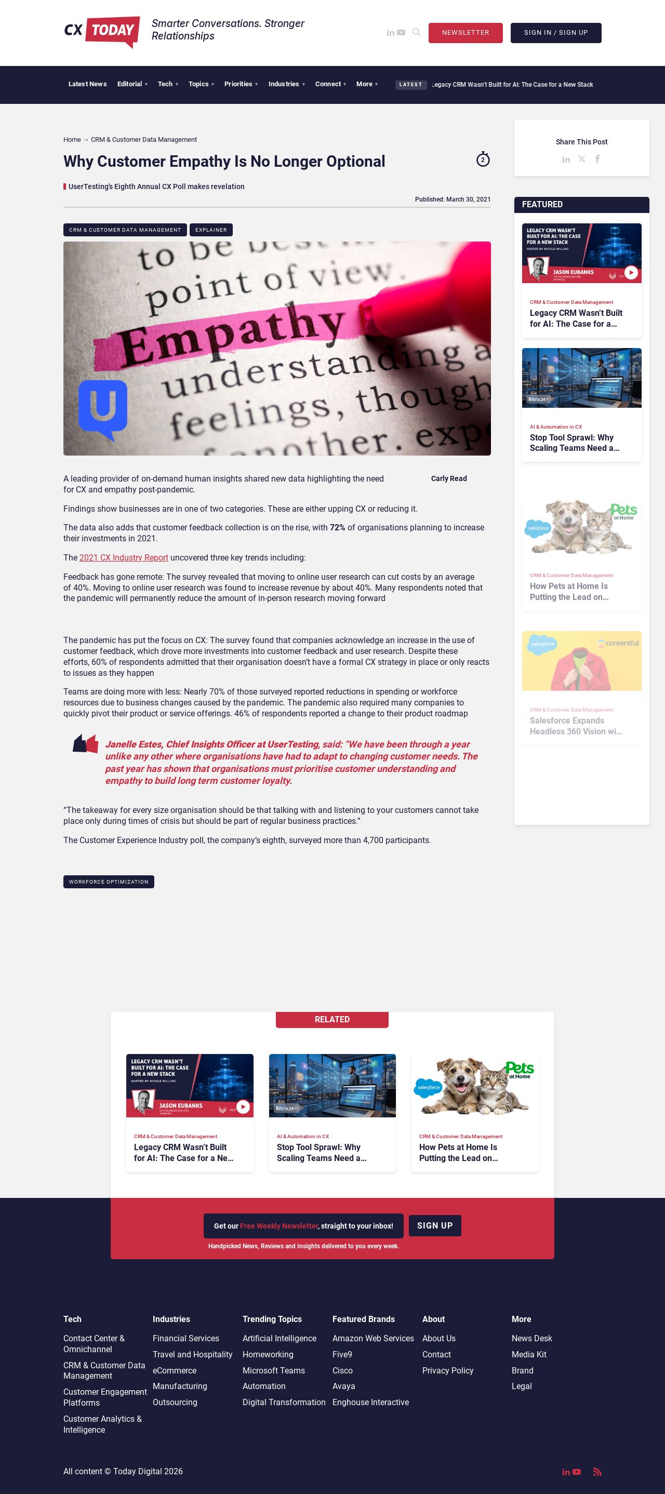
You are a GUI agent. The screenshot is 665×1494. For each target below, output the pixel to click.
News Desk (532, 1338)
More (367, 84)
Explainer (211, 230)
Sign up (435, 1226)
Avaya (343, 1386)
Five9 (342, 1354)
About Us (439, 1338)
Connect (331, 84)
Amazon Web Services (373, 1338)
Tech (168, 84)
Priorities (241, 84)
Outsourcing (175, 1402)
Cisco (342, 1371)
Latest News (88, 84)
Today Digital (137, 1471)
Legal (522, 1386)
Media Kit (529, 1354)
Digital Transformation (284, 1402)
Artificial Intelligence (279, 1338)
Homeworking (268, 1354)
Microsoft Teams (274, 1371)
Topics (201, 84)
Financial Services (186, 1338)
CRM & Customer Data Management (125, 230)
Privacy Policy (448, 1371)
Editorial (132, 84)
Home (72, 139)
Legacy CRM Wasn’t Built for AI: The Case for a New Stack (505, 84)
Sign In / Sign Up (556, 32)
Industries (287, 84)
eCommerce (174, 1371)
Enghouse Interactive (370, 1402)
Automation (264, 1386)
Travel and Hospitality (193, 1354)
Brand (523, 1371)
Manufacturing (180, 1386)
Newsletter (465, 32)
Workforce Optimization (109, 882)
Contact (436, 1354)
